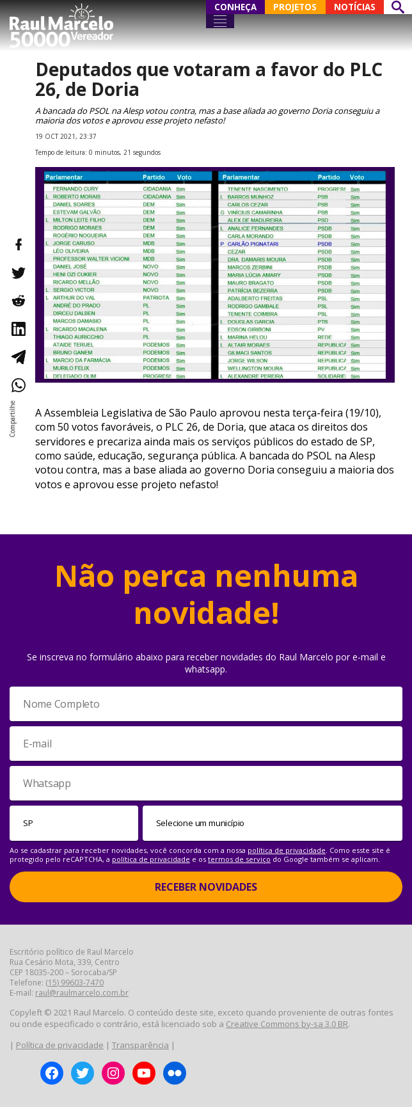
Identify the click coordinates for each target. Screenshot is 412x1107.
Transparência (140, 1045)
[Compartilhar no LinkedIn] (18, 329)
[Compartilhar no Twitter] (18, 272)
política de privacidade (287, 850)
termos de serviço (239, 859)
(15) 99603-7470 (74, 982)
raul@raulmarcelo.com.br (82, 992)
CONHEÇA (235, 7)
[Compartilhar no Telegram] (18, 357)
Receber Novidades (206, 887)
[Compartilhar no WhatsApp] (18, 385)
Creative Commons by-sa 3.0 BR (287, 1024)
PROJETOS (295, 7)
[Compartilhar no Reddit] (18, 301)
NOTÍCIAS (355, 7)
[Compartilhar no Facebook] (18, 244)
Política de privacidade (60, 1045)
